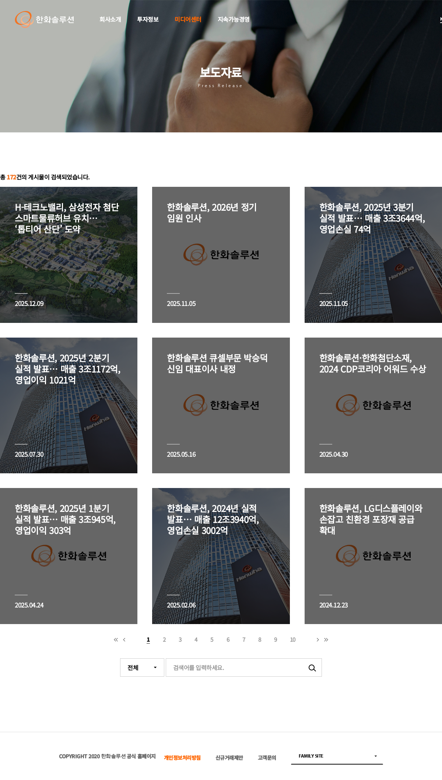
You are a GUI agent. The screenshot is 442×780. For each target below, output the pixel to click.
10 (292, 639)
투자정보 (147, 19)
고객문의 (267, 758)
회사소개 (110, 19)
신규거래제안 (229, 758)
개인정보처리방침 (182, 758)
